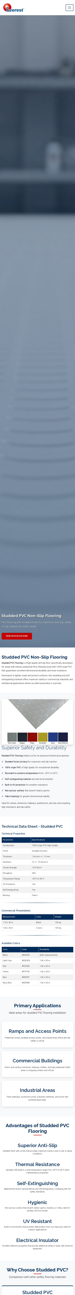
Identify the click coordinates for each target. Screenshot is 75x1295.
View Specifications (17, 636)
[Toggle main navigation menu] (69, 7)
